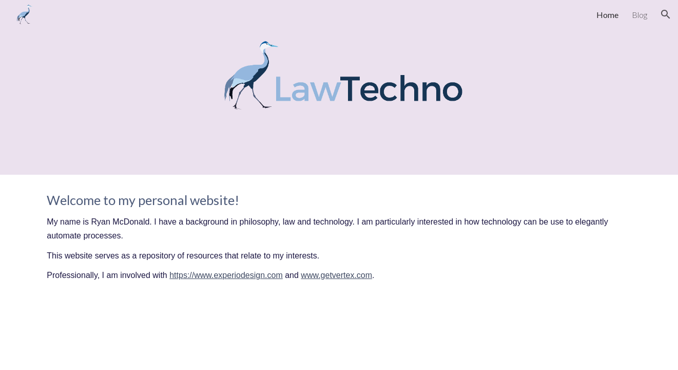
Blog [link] (639, 15)
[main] (339, 237)
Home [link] (607, 15)
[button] (665, 14)
